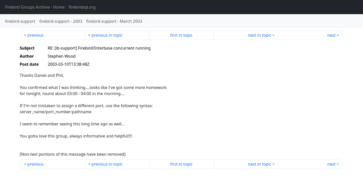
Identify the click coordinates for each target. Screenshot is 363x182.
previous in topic (107, 35)
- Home (35, 7)
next (331, 35)
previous (35, 35)
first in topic (181, 35)
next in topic (259, 35)
